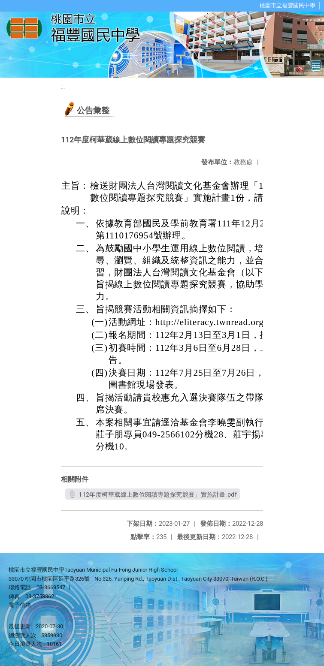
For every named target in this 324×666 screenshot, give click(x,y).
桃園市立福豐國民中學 (287, 5)
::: (63, 87)
